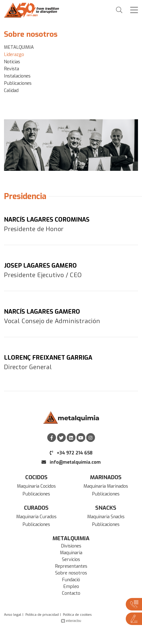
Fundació (71, 580)
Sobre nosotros (71, 573)
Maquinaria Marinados (106, 486)
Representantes (71, 566)
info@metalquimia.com (71, 462)
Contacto (71, 593)
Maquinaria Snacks (105, 517)
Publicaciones (18, 83)
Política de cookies (77, 614)
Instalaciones (17, 76)
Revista (11, 69)
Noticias (12, 62)
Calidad (11, 91)
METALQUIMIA (19, 47)
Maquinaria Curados (36, 517)
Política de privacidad (42, 614)
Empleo (71, 586)
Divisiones (71, 546)
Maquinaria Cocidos (36, 486)
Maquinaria (71, 553)
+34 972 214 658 (71, 453)
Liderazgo (14, 55)
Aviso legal (12, 614)
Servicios (71, 559)
